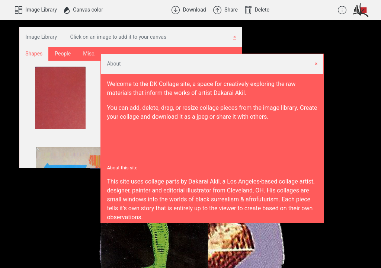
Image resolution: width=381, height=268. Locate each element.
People (63, 54)
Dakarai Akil (204, 181)
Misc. (89, 54)
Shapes (33, 54)
